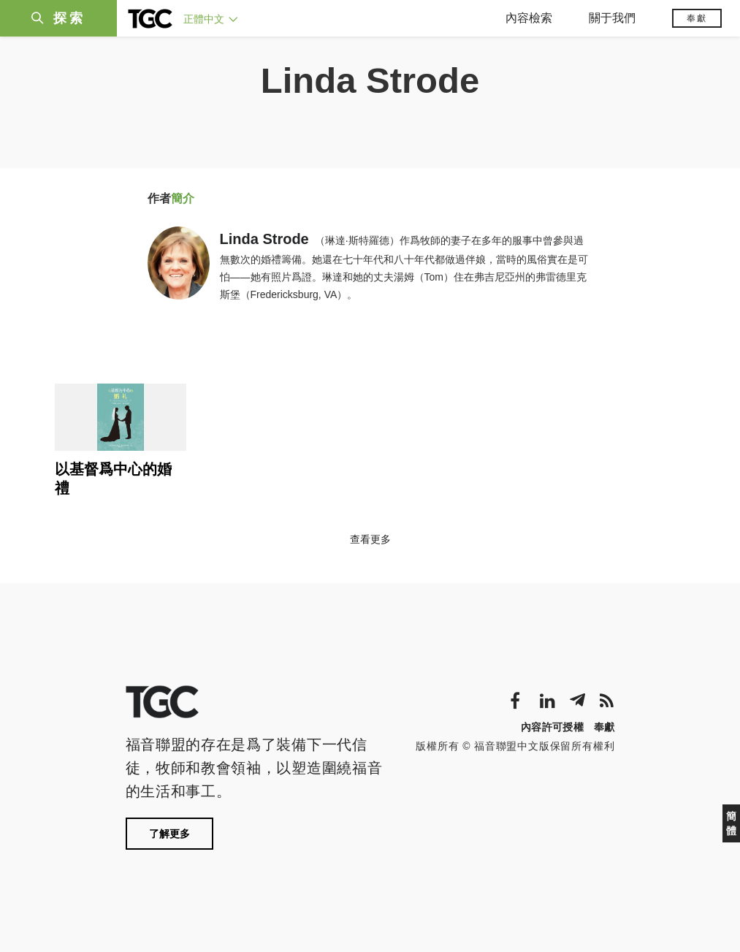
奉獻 (697, 18)
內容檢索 (529, 18)
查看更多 (370, 539)
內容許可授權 (552, 727)
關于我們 (612, 18)
